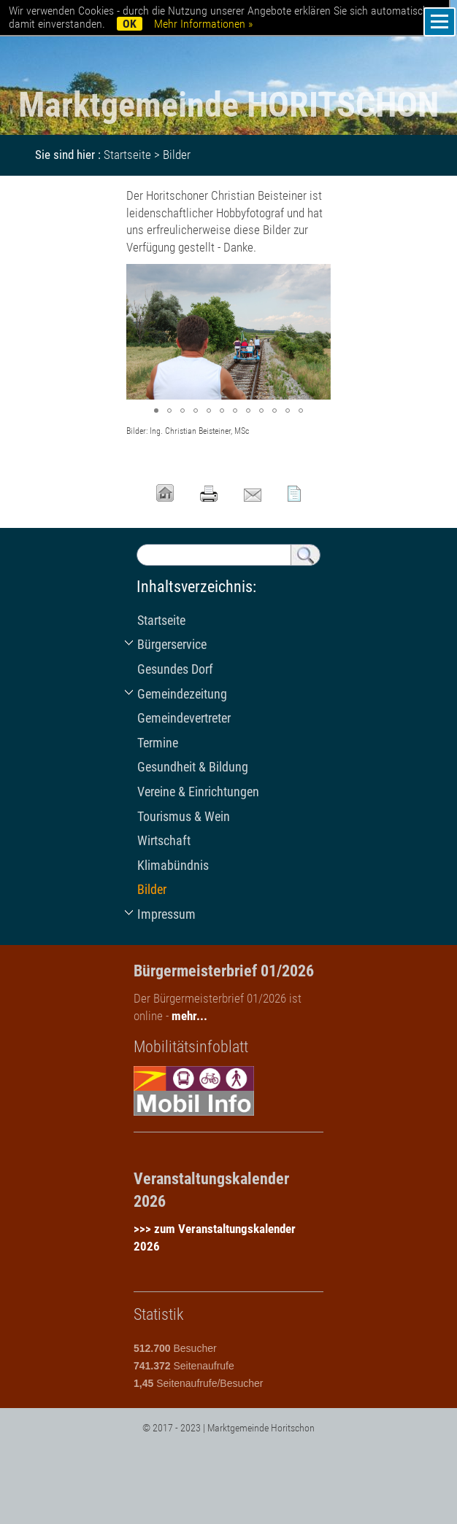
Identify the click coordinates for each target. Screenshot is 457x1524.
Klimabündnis (173, 865)
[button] (317, 277)
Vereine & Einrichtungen (198, 791)
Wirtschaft (164, 840)
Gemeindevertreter (184, 718)
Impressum (166, 914)
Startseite (127, 154)
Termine (157, 742)
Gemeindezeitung (182, 693)
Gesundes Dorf (175, 669)
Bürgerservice (172, 644)
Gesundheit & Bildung (192, 766)
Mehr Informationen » (203, 24)
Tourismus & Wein (183, 816)
